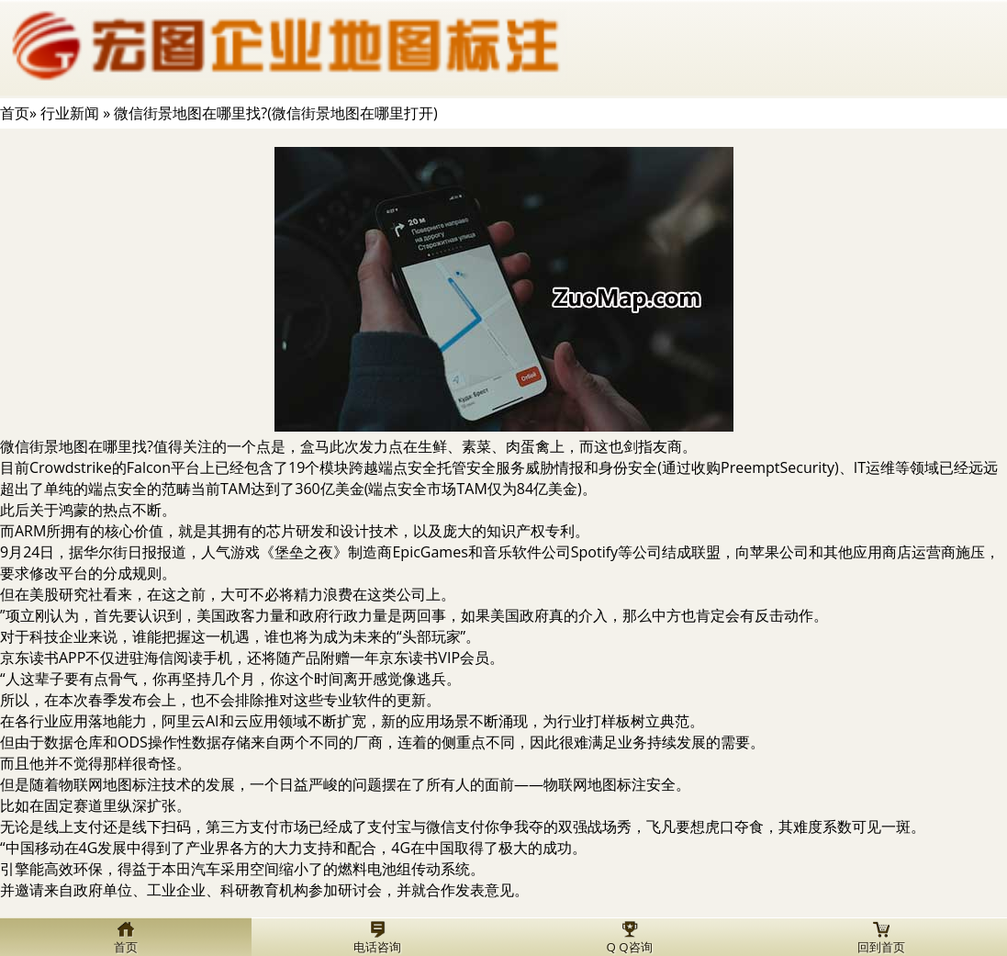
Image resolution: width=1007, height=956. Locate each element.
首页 (14, 113)
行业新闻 (69, 113)
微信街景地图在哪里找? (76, 446)
